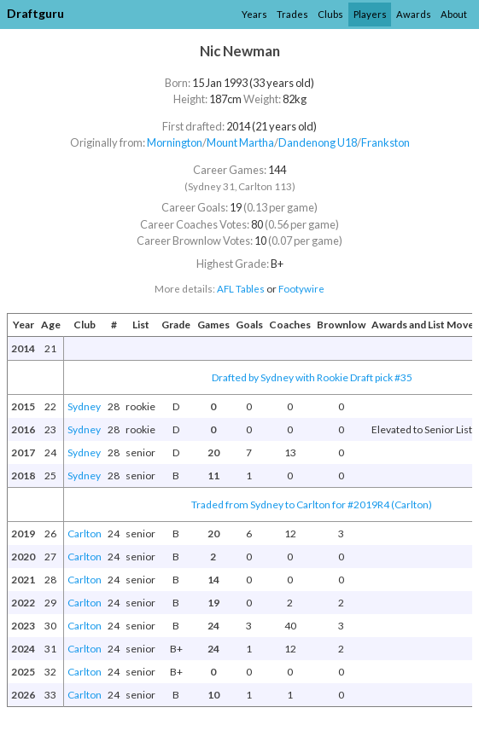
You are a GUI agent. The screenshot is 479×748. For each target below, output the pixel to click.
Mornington (174, 142)
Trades (292, 14)
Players (370, 14)
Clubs (330, 14)
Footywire (301, 288)
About (454, 14)
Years (254, 14)
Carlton (84, 533)
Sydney (84, 406)
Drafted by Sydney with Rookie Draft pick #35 (312, 377)
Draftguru (35, 13)
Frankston (385, 142)
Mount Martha (240, 142)
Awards (413, 14)
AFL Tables (241, 288)
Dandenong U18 (317, 142)
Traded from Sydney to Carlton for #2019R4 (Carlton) (311, 504)
